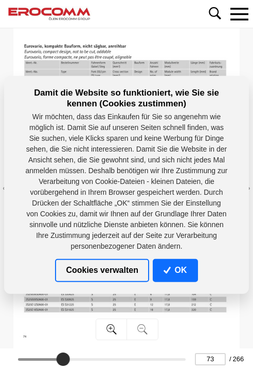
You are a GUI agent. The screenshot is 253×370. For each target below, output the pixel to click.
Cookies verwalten (102, 270)
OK (175, 270)
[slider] (62, 359)
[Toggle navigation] (239, 14)
